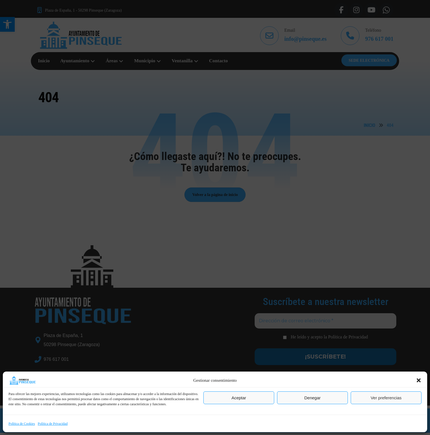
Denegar (312, 397)
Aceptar (238, 397)
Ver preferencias (386, 397)
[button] (419, 380)
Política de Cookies (21, 424)
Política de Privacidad (52, 424)
